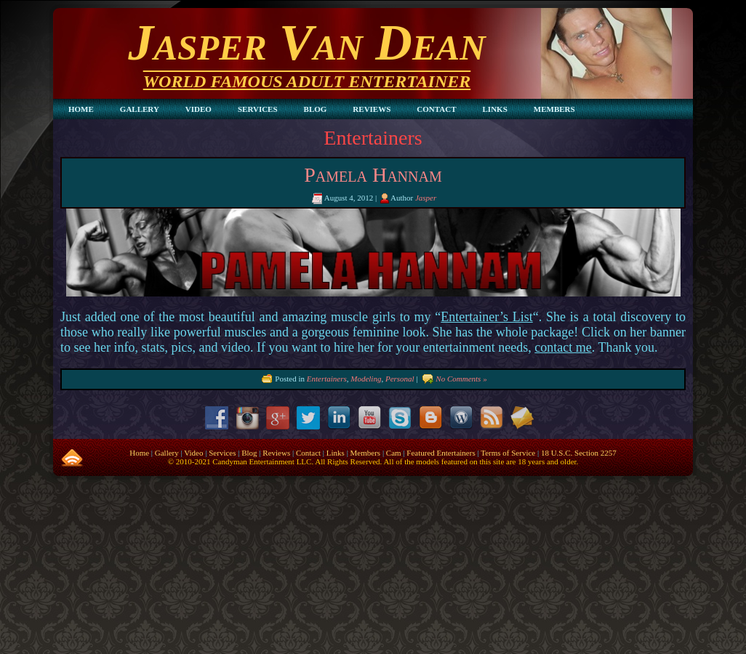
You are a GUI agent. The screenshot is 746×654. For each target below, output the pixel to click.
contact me (562, 347)
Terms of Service (508, 452)
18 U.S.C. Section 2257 (579, 452)
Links (335, 452)
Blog (249, 452)
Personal (399, 378)
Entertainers (327, 378)
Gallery (167, 452)
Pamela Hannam (372, 175)
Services (222, 452)
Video (193, 452)
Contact (308, 452)
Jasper (425, 197)
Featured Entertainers (440, 452)
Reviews (276, 452)
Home (139, 452)
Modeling (365, 378)
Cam (393, 452)
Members (365, 452)
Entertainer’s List (486, 317)
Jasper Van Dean (306, 42)
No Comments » (461, 378)
